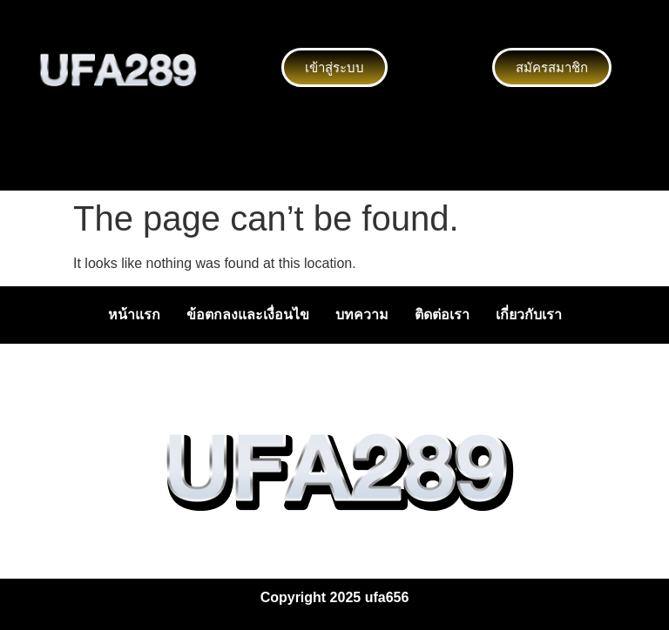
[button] (334, 163)
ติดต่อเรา (442, 314)
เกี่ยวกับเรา (529, 314)
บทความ (362, 314)
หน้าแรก (134, 314)
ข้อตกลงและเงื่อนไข (247, 314)
